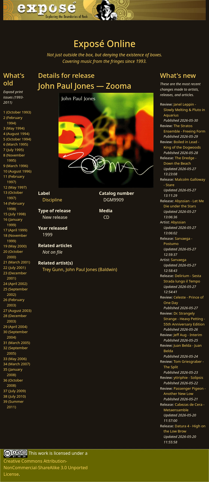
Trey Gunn (52, 269)
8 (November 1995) (14, 158)
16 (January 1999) (12, 222)
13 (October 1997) (13, 195)
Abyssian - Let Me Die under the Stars (184, 203)
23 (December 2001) (15, 276)
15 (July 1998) (14, 213)
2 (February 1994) (12, 120)
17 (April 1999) (15, 230)
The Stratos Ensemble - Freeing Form (184, 128)
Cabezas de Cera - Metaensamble (184, 407)
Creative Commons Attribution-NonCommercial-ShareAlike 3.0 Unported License (46, 467)
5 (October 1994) (17, 139)
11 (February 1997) (13, 179)
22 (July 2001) (14, 267)
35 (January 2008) (12, 372)
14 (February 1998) (13, 206)
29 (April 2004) (15, 326)
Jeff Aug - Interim (188, 334)
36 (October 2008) (13, 383)
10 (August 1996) (17, 171)
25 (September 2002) (15, 292)
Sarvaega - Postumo (178, 241)
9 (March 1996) (15, 165)
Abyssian (178, 222)
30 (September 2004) (15, 334)
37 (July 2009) (14, 390)
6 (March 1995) (15, 144)
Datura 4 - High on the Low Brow (184, 428)
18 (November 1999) (15, 238)
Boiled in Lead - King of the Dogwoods (182, 144)
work (43, 453)
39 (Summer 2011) (13, 404)
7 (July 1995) (13, 149)
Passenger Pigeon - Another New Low (185, 391)
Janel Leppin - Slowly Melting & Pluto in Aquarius (184, 109)
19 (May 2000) (15, 246)
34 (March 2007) (16, 363)
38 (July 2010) (14, 396)
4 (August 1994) (16, 133)
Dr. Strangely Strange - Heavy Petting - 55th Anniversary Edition (184, 318)
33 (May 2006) (15, 358)
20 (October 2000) (13, 254)
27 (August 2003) (17, 310)
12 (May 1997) (15, 187)
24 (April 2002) (15, 283)
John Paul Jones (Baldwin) (91, 269)
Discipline (52, 200)
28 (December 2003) (15, 318)
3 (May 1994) (13, 128)
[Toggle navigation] (20, 27)
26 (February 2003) (13, 302)
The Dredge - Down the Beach (180, 160)
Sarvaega (178, 259)
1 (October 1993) (17, 112)
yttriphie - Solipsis (188, 377)
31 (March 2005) (16, 342)
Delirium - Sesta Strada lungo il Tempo (182, 278)
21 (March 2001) (16, 262)
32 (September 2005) (15, 350)
